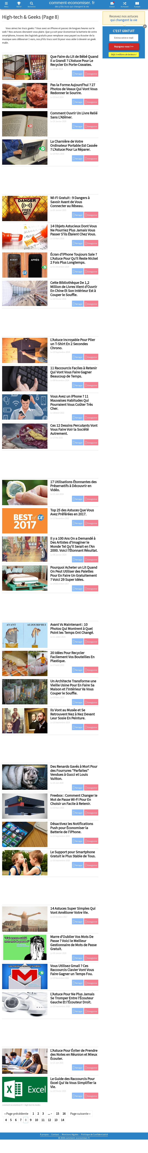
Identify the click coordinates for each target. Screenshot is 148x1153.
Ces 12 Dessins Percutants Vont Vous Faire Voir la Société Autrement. (73, 429)
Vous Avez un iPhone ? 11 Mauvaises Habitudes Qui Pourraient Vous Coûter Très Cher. (71, 402)
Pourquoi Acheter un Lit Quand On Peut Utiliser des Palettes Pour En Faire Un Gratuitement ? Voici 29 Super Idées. (73, 573)
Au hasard (124, 7)
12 (49, 1120)
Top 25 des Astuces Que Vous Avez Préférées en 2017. (72, 512)
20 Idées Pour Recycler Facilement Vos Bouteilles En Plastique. (72, 656)
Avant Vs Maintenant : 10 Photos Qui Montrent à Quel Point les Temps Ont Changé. (72, 628)
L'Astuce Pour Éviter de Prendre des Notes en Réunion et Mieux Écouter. (73, 1054)
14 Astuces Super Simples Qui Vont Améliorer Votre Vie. (72, 910)
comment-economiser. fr (72, 4)
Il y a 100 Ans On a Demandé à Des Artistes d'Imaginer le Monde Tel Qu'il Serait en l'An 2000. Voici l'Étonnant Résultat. (74, 544)
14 (62, 1120)
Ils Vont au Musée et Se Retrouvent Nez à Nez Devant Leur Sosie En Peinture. (72, 714)
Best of (19, 7)
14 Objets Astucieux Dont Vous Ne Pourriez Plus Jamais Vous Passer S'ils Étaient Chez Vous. (73, 230)
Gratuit (112, 7)
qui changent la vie (123, 20)
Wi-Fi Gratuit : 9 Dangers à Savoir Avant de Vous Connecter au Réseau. (70, 201)
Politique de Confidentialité (94, 1134)
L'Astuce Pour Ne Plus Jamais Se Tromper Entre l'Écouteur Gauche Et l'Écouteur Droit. (72, 998)
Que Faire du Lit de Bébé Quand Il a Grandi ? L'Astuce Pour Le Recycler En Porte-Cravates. (74, 60)
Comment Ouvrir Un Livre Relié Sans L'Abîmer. (73, 115)
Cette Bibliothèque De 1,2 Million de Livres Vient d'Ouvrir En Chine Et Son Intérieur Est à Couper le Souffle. (73, 288)
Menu (6, 7)
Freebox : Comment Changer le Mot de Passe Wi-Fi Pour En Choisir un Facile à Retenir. (73, 799)
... (50, 1114)
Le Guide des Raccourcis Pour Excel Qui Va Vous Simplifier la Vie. (73, 1082)
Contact (55, 1134)
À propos (137, 7)
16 (64, 1114)
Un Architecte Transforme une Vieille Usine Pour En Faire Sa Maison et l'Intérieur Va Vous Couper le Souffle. (73, 687)
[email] (123, 37)
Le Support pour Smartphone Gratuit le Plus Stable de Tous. (73, 854)
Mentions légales (70, 1134)
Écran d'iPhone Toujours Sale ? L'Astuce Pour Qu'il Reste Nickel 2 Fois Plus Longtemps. (74, 258)
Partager (78, 73)
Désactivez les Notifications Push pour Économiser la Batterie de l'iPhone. (71, 827)
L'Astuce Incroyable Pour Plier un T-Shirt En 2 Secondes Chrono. (72, 343)
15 (57, 1114)
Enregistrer (91, 73)
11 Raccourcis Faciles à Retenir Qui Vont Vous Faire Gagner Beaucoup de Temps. (73, 372)
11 (42, 1120)
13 (56, 1120)
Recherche (31, 7)
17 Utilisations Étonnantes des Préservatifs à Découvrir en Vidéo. (73, 485)
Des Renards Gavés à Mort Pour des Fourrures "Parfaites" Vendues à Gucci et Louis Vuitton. (73, 772)
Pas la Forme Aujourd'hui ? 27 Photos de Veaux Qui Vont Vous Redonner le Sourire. (73, 88)
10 (36, 1120)
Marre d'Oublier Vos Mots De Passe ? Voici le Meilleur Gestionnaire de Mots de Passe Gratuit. (73, 942)
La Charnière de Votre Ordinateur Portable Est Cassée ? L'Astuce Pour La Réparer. (73, 145)
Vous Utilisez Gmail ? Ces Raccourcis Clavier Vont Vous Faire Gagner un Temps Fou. (72, 969)
